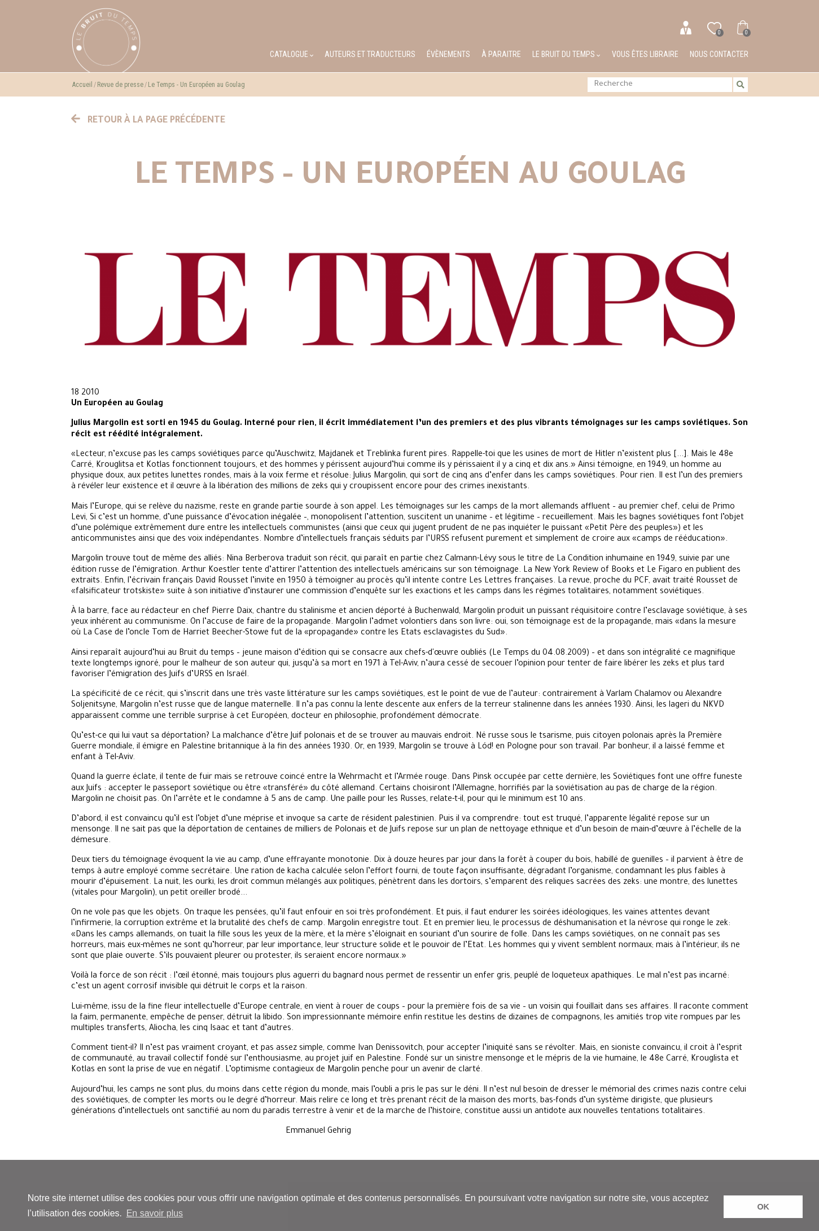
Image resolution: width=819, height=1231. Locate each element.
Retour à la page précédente (148, 121)
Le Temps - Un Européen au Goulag (196, 85)
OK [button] (763, 1206)
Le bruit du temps (566, 54)
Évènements (448, 54)
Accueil (82, 85)
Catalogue (291, 54)
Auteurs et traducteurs (370, 54)
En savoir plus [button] (154, 1213)
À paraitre (501, 54)
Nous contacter (719, 54)
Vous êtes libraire (645, 54)
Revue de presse (120, 85)
